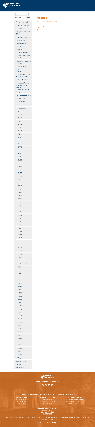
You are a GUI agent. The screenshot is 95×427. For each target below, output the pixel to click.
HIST (19, 241)
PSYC (20, 325)
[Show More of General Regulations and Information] (15, 56)
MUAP (20, 296)
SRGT (20, 345)
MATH (20, 283)
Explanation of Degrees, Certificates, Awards (23, 69)
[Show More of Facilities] (15, 28)
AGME (20, 131)
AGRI (19, 137)
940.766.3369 (73, 403)
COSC (20, 183)
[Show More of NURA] (17, 306)
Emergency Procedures (68, 417)
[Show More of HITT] (17, 244)
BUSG (20, 160)
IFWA (20, 254)
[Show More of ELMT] (17, 215)
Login (58, 417)
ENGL (20, 225)
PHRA (20, 316)
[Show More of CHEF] (17, 173)
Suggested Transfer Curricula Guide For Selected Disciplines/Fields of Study (22, 87)
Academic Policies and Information (23, 62)
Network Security (48, 22)
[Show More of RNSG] (17, 332)
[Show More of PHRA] (17, 316)
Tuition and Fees (22, 44)
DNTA (20, 196)
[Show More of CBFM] (17, 166)
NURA (20, 306)
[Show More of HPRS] (17, 247)
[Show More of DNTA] (17, 196)
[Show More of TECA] (17, 348)
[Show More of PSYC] (17, 325)
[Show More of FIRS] (17, 228)
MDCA (20, 290)
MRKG (20, 293)
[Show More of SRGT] (17, 345)
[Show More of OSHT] (17, 309)
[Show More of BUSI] (17, 163)
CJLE (19, 179)
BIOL (19, 153)
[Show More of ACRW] (17, 118)
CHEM (20, 176)
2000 (21, 260)
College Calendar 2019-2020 (23, 33)
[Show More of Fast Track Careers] (15, 80)
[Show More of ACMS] (17, 114)
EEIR (19, 212)
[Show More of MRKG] (17, 293)
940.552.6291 (22, 403)
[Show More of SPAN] (17, 338)
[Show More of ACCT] (17, 111)
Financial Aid (21, 40)
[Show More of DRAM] (17, 199)
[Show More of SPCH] (17, 341)
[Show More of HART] (17, 238)
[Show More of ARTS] (17, 140)
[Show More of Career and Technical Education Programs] (15, 74)
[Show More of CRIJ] (17, 189)
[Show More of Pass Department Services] (15, 47)
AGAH (20, 121)
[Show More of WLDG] (17, 354)
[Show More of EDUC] (17, 209)
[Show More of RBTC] (17, 329)
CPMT (20, 186)
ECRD (20, 205)
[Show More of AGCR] (17, 124)
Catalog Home (21, 361)
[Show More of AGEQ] (17, 127)
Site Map (19, 364)
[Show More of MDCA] (17, 290)
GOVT (20, 231)
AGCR (20, 124)
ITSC (19, 270)
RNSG (20, 332)
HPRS (20, 247)
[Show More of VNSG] (17, 351)
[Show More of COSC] (17, 183)
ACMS (20, 114)
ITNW (20, 267)
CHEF (20, 173)
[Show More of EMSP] (17, 221)
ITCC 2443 (23, 264)
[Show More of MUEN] (17, 299)
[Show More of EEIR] (17, 212)
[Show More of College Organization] (15, 358)
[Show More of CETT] (17, 170)
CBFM (20, 166)
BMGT (20, 157)
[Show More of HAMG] (17, 234)
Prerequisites (22, 108)
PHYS (20, 319)
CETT (19, 170)
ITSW (20, 277)
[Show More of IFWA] (17, 254)
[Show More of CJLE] (17, 179)
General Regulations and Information (23, 57)
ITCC (19, 257)
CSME (20, 192)
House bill (35, 417)
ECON (20, 202)
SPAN (20, 338)
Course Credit (22, 101)
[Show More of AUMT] (17, 144)
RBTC (20, 329)
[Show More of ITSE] (17, 273)
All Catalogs (20, 367)
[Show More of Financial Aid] (15, 40)
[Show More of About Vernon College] (15, 25)
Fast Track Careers (22, 80)
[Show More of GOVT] (17, 231)
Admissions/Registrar (23, 37)
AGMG (20, 134)
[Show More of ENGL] (17, 225)
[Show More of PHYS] (17, 319)
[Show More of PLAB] (17, 322)
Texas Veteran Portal (24, 417)
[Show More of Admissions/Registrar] (15, 37)
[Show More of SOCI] (17, 335)
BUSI (19, 163)
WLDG (20, 354)
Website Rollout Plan (83, 417)
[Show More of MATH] (17, 283)
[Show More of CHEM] (17, 176)
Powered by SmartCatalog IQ (47, 423)
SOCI (19, 335)
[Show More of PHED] (17, 312)
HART (20, 238)
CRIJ (19, 189)
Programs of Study (22, 22)
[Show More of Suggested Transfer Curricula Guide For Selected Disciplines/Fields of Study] (15, 83)
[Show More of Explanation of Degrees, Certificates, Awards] (15, 66)
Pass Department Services (22, 48)
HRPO (20, 251)
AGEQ (20, 127)
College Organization (23, 358)
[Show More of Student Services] (15, 52)
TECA (20, 348)
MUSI (20, 303)
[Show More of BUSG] (17, 160)
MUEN (20, 299)
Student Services (22, 52)
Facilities (19, 28)
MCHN (20, 286)
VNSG (20, 351)
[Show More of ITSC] (17, 270)
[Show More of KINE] (17, 280)
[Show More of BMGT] (17, 157)
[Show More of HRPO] (17, 251)
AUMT (20, 144)
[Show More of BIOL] (17, 153)
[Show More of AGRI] (17, 137)
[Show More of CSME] (17, 192)
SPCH (20, 341)
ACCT (20, 111)
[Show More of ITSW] (17, 277)
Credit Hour (21, 98)
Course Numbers (23, 105)
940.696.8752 (47, 403)
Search (28, 17)
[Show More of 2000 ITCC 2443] (18, 260)
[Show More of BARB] (17, 147)
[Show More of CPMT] (17, 186)
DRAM (20, 199)
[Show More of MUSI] (17, 303)
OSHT (20, 309)
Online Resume (50, 417)
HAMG (20, 234)
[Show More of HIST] (17, 241)
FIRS (19, 228)
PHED (20, 312)
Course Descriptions (24, 95)
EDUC (20, 209)
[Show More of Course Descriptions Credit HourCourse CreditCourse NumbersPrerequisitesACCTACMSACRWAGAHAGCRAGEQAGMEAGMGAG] (15, 95)
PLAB (20, 322)
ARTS (20, 140)
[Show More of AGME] (17, 131)
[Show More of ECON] (17, 202)
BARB (20, 147)
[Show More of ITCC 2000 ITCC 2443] (17, 257)
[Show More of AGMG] (17, 134)
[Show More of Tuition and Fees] (15, 44)
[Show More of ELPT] (17, 218)
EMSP (20, 221)
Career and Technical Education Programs (23, 75)
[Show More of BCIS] (17, 150)
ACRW (20, 118)
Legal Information (11, 417)
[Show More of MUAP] (17, 296)
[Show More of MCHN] (17, 286)
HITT (19, 244)
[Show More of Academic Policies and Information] (15, 61)
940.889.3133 (47, 414)
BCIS (19, 150)
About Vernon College (24, 25)
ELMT (20, 215)
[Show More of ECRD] (17, 205)
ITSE (19, 273)
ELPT (19, 218)
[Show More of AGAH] (17, 121)
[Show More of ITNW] (17, 267)
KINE (19, 280)
